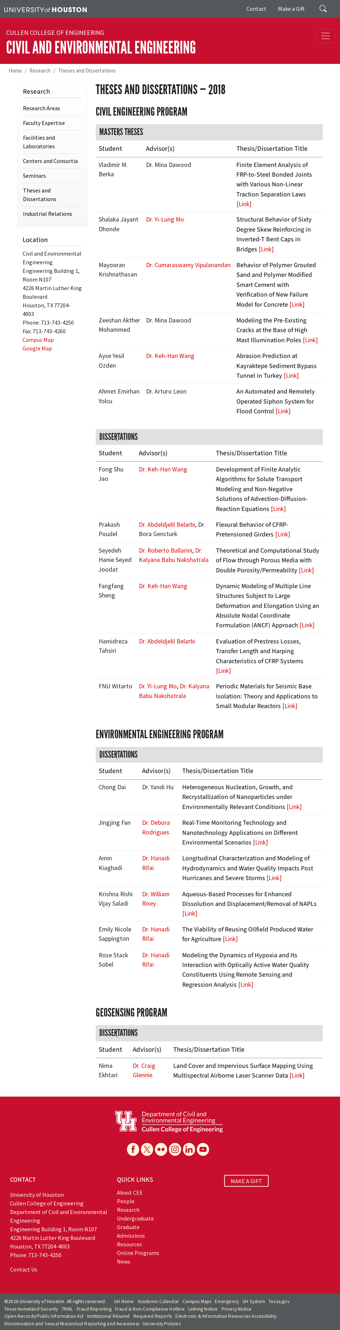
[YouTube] (203, 1149)
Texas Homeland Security (31, 1309)
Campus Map (38, 339)
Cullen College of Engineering (55, 33)
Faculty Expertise (44, 122)
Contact (256, 8)
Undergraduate (135, 1218)
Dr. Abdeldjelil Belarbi (167, 525)
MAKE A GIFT (246, 1180)
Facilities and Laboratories (39, 142)
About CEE (130, 1192)
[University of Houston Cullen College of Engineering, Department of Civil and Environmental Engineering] (169, 1121)
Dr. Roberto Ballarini (165, 550)
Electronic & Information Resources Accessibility (226, 1316)
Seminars (34, 175)
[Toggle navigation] (326, 36)
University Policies (162, 1324)
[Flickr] (161, 1149)
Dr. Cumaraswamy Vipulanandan (188, 265)
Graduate (128, 1227)
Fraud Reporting (94, 1309)
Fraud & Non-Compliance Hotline (150, 1309)
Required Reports (152, 1316)
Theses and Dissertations (87, 70)
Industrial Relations (47, 213)
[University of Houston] (45, 9)
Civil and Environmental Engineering (101, 47)
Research (40, 70)
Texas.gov (279, 1301)
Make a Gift (291, 8)
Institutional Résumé (108, 1316)
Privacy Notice (237, 1309)
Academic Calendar (158, 1301)
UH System (253, 1301)
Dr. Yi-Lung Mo (165, 219)
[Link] (243, 204)
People (125, 1201)
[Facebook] (133, 1149)
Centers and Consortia (50, 160)
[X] (147, 1149)
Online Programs (138, 1252)
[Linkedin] (189, 1149)
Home (15, 70)
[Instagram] (175, 1149)
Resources (129, 1244)
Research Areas (41, 108)
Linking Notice (203, 1309)
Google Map (37, 348)
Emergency (227, 1301)
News (123, 1261)
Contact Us (23, 1269)
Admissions (131, 1235)
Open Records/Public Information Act (44, 1316)
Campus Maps (197, 1301)
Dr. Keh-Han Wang (170, 356)
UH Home (124, 1301)
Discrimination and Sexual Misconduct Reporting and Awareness (71, 1324)
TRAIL (67, 1309)
